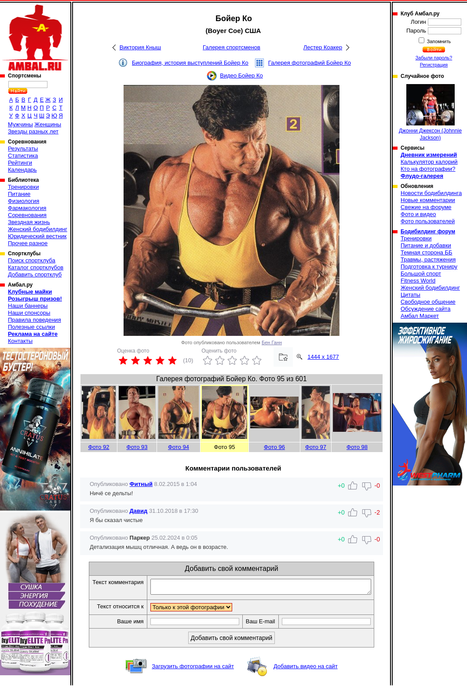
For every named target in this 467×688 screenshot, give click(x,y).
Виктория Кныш (140, 47)
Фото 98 (357, 447)
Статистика (23, 155)
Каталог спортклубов (35, 267)
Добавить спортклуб (35, 274)
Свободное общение (428, 301)
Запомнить (438, 41)
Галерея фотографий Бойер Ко (309, 62)
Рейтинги (20, 162)
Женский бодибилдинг (37, 229)
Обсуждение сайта (425, 308)
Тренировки (23, 187)
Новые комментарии (428, 200)
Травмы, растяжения (428, 259)
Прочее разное (27, 243)
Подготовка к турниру (429, 266)
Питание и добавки (426, 245)
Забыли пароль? (434, 57)
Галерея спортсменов (231, 47)
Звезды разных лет (33, 131)
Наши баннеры (27, 305)
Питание (19, 194)
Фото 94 (178, 447)
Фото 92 (98, 447)
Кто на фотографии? (428, 169)
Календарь (22, 169)
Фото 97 (315, 447)
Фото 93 (137, 447)
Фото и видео (418, 214)
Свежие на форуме (426, 207)
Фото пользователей (428, 221)
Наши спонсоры (29, 312)
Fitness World (418, 280)
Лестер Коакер (322, 47)
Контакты (20, 341)
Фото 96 (274, 447)
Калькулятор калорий (429, 161)
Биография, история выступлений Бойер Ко (190, 62)
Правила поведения (34, 319)
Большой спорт (421, 273)
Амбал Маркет (420, 316)
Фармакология (27, 208)
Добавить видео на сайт (306, 669)
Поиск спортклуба (31, 260)
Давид (139, 511)
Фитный (141, 484)
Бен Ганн (272, 342)
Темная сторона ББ (426, 252)
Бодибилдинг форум (428, 231)
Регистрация (434, 64)
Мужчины (20, 124)
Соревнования (27, 215)
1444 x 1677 (323, 356)
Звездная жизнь (29, 222)
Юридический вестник (37, 236)
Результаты (23, 148)
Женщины (47, 124)
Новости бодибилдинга (431, 193)
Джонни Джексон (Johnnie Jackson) (430, 112)
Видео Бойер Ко (241, 75)
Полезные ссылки (31, 327)
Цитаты (410, 294)
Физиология (23, 201)
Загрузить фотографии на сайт (193, 669)
